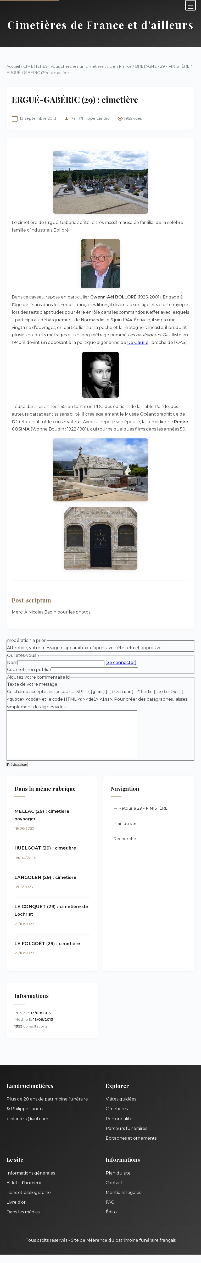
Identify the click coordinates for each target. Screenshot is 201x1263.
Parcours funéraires (126, 1136)
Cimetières (117, 1117)
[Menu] (190, 5)
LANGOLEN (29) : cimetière (45, 885)
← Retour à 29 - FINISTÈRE (141, 816)
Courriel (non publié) (29, 669)
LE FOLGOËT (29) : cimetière (47, 952)
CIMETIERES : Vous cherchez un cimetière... (64, 66)
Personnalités (120, 1127)
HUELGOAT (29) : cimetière (45, 856)
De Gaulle (137, 342)
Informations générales (31, 1181)
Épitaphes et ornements (131, 1146)
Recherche (125, 847)
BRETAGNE (146, 66)
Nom (12, 662)
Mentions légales (123, 1200)
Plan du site (125, 831)
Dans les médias (23, 1220)
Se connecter (121, 662)
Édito (111, 1220)
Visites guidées (121, 1107)
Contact (114, 1191)
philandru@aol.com (27, 1127)
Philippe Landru (94, 118)
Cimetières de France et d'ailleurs (100, 25)
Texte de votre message (32, 684)
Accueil (13, 66)
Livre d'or (16, 1210)
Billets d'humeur (24, 1191)
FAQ (110, 1210)
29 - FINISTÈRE (174, 66)
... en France (120, 66)
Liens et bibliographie (29, 1200)
